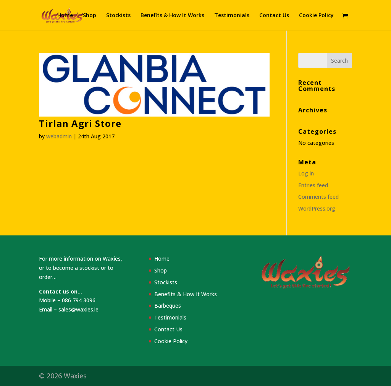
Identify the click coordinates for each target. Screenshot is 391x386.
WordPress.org (316, 208)
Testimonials (231, 16)
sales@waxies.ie (78, 309)
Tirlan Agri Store (80, 123)
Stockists (118, 16)
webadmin (59, 136)
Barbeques (167, 305)
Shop (89, 16)
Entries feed (313, 185)
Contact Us (274, 16)
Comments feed (318, 196)
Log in (306, 173)
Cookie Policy (316, 16)
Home (65, 16)
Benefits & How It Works (172, 16)
